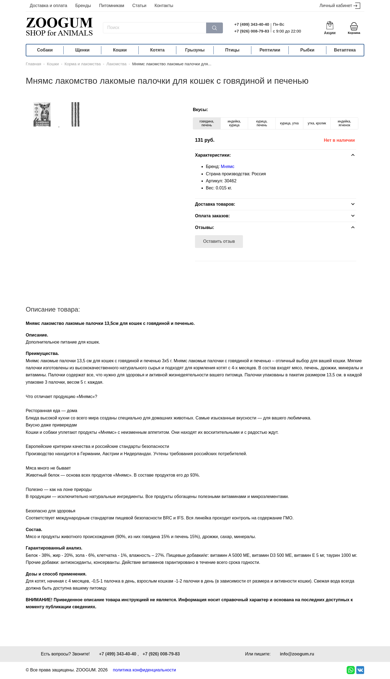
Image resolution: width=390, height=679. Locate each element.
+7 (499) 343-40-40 (251, 24)
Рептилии (269, 50)
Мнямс (227, 166)
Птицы (232, 50)
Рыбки (307, 50)
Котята (157, 50)
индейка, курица (234, 123)
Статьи (139, 5)
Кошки (120, 50)
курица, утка (289, 123)
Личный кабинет (340, 5)
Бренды (83, 5)
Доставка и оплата (48, 5)
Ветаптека (345, 50)
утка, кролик (317, 123)
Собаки (45, 50)
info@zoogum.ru (297, 654)
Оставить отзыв (219, 241)
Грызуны (195, 50)
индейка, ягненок (344, 123)
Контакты (163, 5)
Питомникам (111, 5)
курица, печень (262, 123)
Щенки (82, 50)
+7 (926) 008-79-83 (251, 31)
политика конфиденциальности (144, 670)
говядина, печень (206, 123)
